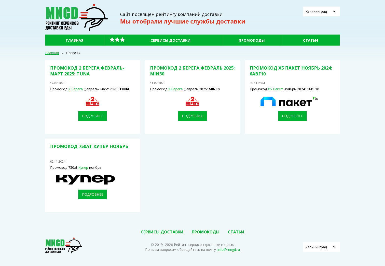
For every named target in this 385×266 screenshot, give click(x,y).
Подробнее (92, 116)
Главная (74, 40)
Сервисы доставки (171, 40)
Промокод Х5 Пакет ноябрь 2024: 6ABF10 (291, 70)
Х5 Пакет (275, 89)
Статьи (310, 40)
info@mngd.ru (229, 249)
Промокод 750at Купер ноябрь (89, 146)
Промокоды (252, 40)
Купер (83, 167)
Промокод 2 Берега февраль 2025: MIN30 (192, 70)
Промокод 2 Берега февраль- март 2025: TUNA (87, 70)
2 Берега (75, 89)
